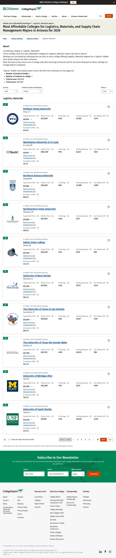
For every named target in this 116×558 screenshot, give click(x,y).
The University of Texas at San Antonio (43, 309)
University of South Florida (37, 409)
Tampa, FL (26, 412)
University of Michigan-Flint (37, 376)
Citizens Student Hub (79, 16)
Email (50, 469)
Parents (37, 507)
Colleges (38, 500)
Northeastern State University (39, 209)
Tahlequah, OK (28, 212)
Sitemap (20, 504)
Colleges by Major (33, 39)
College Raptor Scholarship (72, 498)
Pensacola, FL (28, 279)
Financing (86, 504)
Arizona (26, 91)
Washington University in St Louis (41, 142)
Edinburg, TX (27, 346)
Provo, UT (26, 112)
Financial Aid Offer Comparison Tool (57, 501)
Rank (6, 91)
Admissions (87, 500)
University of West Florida (37, 275)
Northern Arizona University (38, 175)
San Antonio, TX (28, 312)
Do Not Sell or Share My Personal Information (8, 510)
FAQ (18, 500)
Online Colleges (55, 532)
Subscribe (94, 474)
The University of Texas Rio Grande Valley (45, 342)
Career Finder (55, 506)
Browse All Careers (57, 539)
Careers (6, 500)
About (65, 16)
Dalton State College (34, 242)
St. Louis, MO (27, 145)
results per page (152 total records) (18, 439)
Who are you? (77, 469)
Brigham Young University (37, 108)
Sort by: (5, 87)
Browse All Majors (56, 536)
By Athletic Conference (54, 528)
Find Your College (11, 16)
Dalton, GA (27, 245)
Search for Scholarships (71, 504)
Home (5, 39)
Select (75, 474)
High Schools (39, 504)
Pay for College (42, 16)
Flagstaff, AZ (27, 179)
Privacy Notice (22, 511)
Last (109, 439)
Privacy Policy (22, 507)
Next (103, 439)
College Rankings (17, 39)
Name (26, 469)
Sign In (109, 16)
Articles (55, 16)
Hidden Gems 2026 (57, 516)
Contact (20, 497)
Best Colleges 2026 (57, 513)
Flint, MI (26, 379)
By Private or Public (57, 523)
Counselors (39, 497)
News (5, 504)
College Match (55, 497)
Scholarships (27, 16)
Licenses (20, 517)
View (73, 2)
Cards (104, 91)
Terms (19, 514)
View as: (103, 87)
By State (53, 520)
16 (98, 439)
